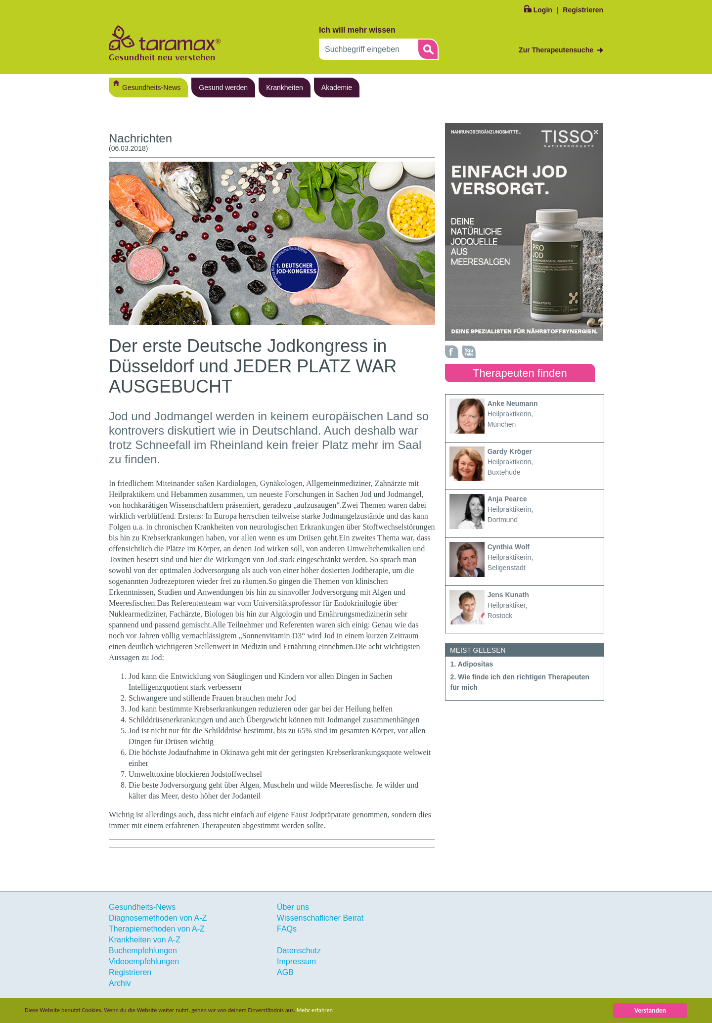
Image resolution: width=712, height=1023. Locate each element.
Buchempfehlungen (143, 950)
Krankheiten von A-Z (144, 939)
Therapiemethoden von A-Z (157, 929)
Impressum (296, 961)
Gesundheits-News (151, 87)
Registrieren (583, 10)
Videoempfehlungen (144, 961)
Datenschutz (299, 950)
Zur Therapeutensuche (556, 50)
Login (543, 10)
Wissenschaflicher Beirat (320, 918)
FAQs (287, 929)
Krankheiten (284, 87)
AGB (285, 972)
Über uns (293, 907)
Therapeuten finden (520, 373)
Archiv (120, 983)
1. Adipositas (471, 664)
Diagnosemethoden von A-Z (158, 918)
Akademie (336, 87)
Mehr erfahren (344, 1010)
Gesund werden (223, 87)
